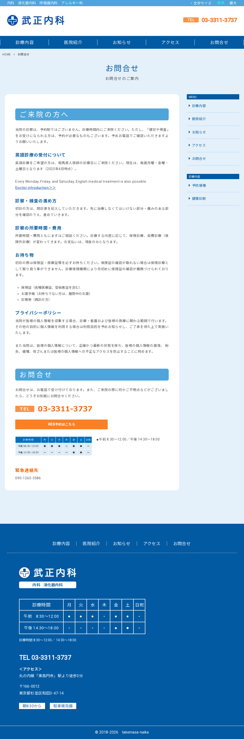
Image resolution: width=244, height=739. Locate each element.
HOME (6, 54)
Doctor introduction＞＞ (35, 188)
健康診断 (199, 199)
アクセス (170, 42)
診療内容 (24, 42)
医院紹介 (73, 42)
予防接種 (199, 185)
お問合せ (219, 42)
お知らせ (122, 42)
